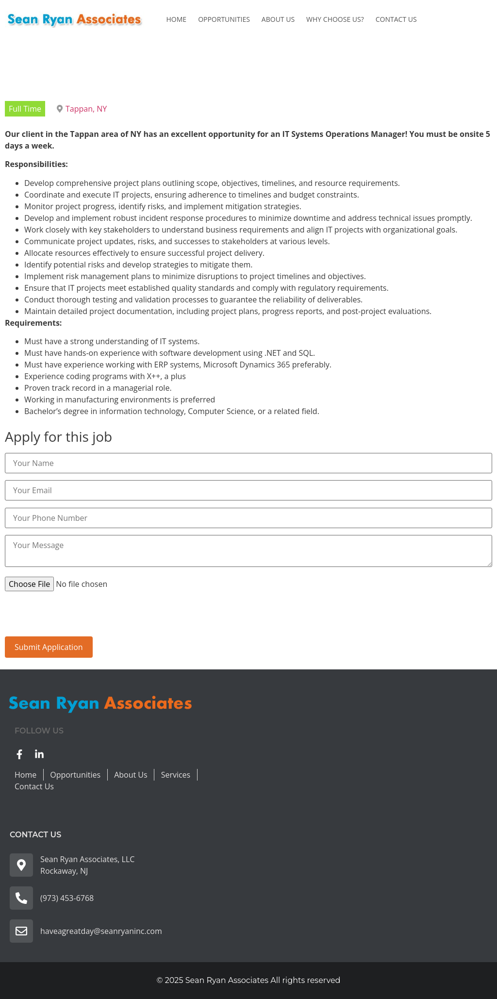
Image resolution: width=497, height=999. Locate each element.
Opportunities (224, 19)
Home (176, 19)
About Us (278, 19)
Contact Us (396, 19)
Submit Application (49, 647)
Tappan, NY (86, 108)
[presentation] (78, 617)
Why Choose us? (335, 19)
